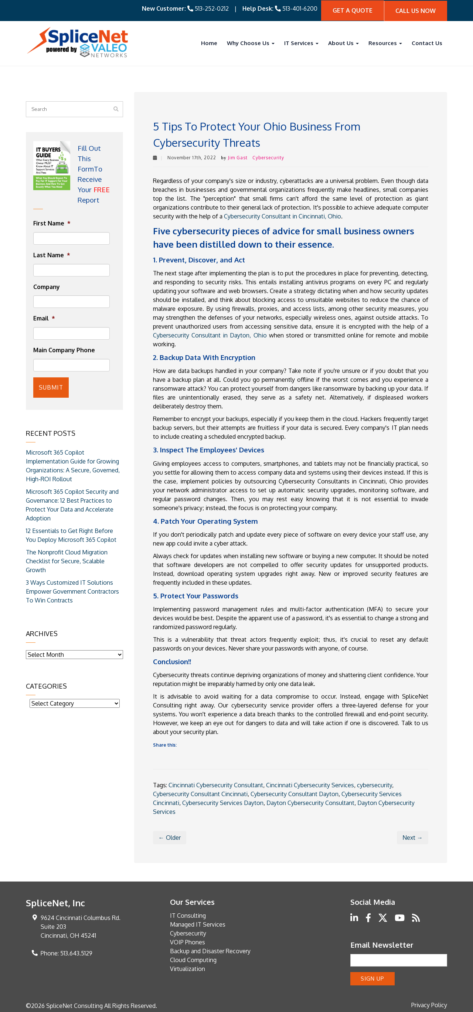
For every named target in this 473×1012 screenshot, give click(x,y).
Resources (385, 42)
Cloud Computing (193, 959)
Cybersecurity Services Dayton (222, 802)
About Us (343, 42)
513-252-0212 (212, 8)
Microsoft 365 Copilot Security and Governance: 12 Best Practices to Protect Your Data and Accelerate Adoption (72, 502)
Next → (412, 836)
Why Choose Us (251, 42)
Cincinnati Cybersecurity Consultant (216, 784)
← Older (170, 836)
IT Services (301, 42)
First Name (52, 222)
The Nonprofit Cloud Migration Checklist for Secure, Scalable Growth (67, 558)
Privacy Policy (429, 1003)
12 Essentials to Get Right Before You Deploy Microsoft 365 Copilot (71, 532)
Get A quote (352, 10)
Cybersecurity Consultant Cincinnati (200, 793)
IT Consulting (188, 914)
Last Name (51, 254)
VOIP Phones (187, 941)
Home (209, 42)
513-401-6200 (299, 8)
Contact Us (427, 42)
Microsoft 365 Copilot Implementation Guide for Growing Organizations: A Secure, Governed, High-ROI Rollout (73, 463)
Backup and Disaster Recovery (210, 950)
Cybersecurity (268, 157)
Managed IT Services (197, 923)
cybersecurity (374, 784)
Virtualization (187, 968)
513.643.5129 (76, 952)
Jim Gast (238, 157)
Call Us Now (415, 10)
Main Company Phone (64, 349)
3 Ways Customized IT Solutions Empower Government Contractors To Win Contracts (72, 588)
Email (44, 318)
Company (46, 286)
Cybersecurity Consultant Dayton (294, 793)
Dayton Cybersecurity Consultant (310, 802)
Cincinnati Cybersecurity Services (310, 784)
